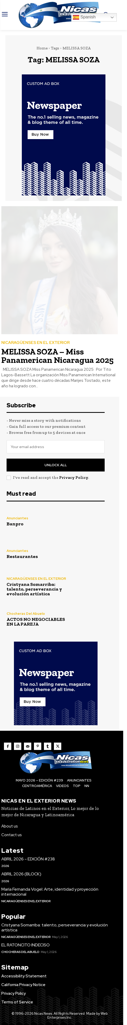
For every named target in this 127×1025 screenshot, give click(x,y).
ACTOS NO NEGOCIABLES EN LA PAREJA (36, 621)
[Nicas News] (59, 15)
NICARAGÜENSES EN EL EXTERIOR (35, 343)
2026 (5, 866)
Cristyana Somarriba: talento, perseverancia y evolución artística (34, 589)
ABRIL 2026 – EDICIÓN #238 (28, 859)
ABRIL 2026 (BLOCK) (21, 874)
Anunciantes (17, 518)
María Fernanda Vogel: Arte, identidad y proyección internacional (49, 891)
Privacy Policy (73, 477)
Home (42, 48)
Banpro (15, 524)
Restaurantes (22, 556)
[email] (56, 446)
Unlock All (55, 465)
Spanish (84, 17)
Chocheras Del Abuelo (26, 613)
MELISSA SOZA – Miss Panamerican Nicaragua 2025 (57, 356)
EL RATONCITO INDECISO (25, 945)
